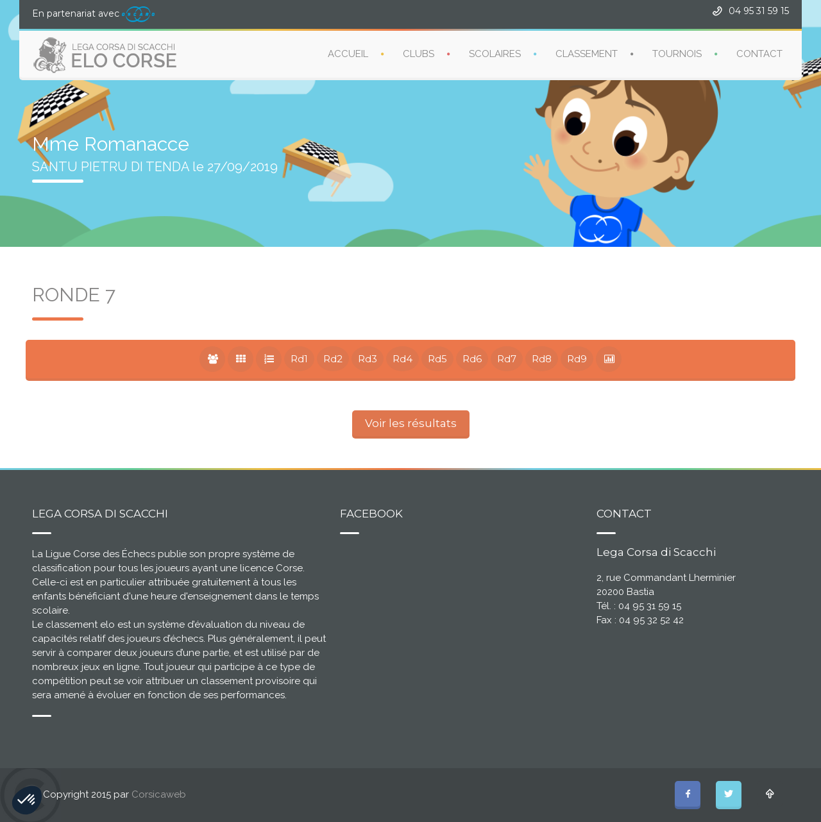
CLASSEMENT (586, 54)
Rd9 (577, 359)
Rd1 (299, 359)
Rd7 (506, 359)
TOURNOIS (677, 54)
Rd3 (367, 359)
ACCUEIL (348, 54)
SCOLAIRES (495, 54)
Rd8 (542, 359)
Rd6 (472, 359)
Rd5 (437, 359)
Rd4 (402, 359)
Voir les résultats (411, 423)
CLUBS (418, 54)
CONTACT (759, 54)
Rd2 (333, 359)
